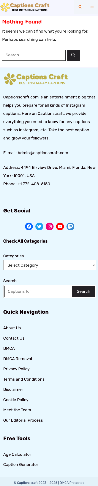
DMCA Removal (17, 358)
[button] (80, 7)
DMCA (9, 348)
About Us (12, 327)
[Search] (73, 55)
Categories (13, 255)
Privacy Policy (16, 368)
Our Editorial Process (23, 420)
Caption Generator (20, 464)
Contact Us (13, 338)
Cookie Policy (15, 399)
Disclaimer (13, 389)
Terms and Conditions (23, 379)
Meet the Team (17, 409)
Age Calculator (17, 454)
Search (10, 280)
